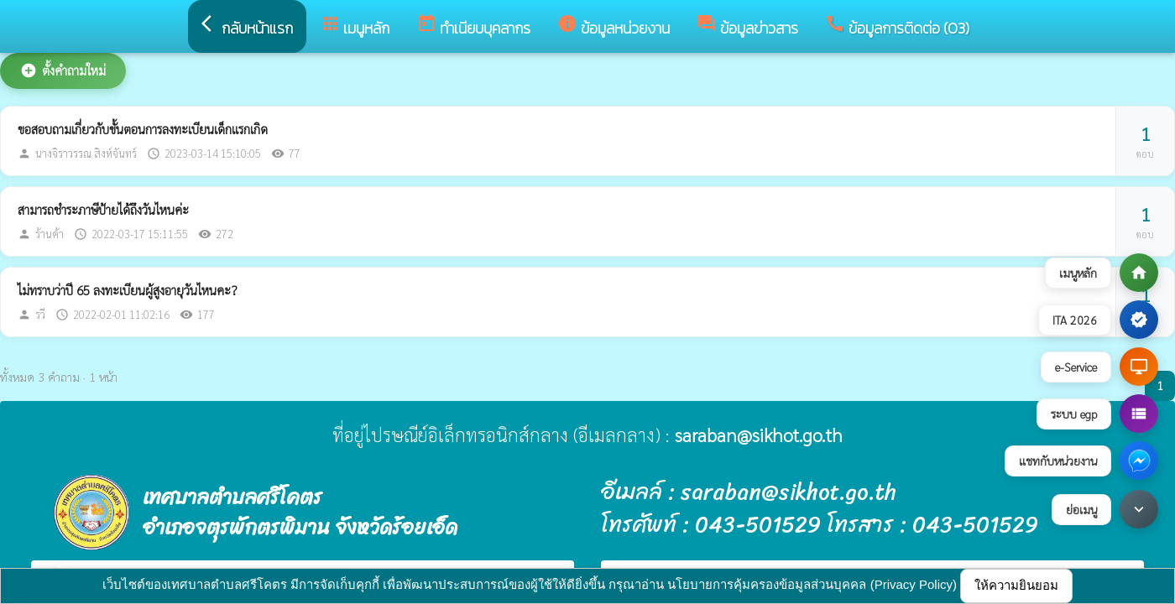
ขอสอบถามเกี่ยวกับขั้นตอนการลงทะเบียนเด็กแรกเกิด (143, 129)
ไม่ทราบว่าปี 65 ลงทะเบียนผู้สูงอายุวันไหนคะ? (128, 290)
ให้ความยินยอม (1016, 585)
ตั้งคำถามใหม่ (63, 70)
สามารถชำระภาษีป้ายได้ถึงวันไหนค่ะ (103, 209)
